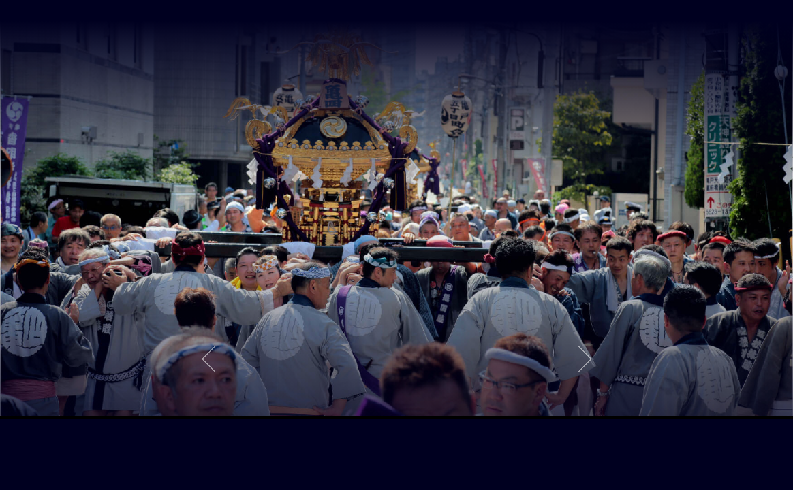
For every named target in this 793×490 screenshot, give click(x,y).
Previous (208, 359)
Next (584, 359)
